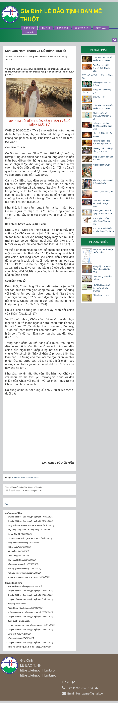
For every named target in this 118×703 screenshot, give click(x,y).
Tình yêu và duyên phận (18, 573)
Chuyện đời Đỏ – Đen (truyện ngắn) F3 (24, 630)
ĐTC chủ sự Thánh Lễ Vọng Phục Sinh (97, 76)
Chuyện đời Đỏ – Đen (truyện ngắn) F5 (24, 599)
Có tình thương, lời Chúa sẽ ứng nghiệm (25, 625)
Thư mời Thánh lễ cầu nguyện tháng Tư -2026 (103, 229)
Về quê (11, 604)
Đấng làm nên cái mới (17, 543)
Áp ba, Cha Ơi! (14, 534)
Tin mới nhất (98, 49)
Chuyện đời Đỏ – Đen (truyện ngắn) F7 (24, 591)
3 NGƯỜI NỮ (99, 97)
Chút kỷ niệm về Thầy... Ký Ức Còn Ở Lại (102, 116)
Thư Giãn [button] (29, 32)
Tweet (7, 504)
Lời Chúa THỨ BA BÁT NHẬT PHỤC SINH (103, 106)
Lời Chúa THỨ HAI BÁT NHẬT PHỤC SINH (101, 203)
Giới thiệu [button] (29, 28)
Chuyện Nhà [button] (81, 28)
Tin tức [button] (46, 28)
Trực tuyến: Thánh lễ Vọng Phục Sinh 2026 (102, 212)
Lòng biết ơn (13, 634)
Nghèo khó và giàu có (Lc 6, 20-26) (23, 577)
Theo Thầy (12, 556)
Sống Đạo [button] (62, 28)
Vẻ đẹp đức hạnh (15, 638)
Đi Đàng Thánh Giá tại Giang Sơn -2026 (103, 149)
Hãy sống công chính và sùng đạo (23, 530)
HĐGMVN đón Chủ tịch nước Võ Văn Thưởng (101, 288)
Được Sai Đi (13, 621)
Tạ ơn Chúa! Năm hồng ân (19, 608)
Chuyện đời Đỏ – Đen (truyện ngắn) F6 (24, 595)
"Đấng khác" (13, 547)
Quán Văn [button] (101, 28)
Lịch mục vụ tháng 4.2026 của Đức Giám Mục (103, 126)
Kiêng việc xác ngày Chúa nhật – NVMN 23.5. (102, 269)
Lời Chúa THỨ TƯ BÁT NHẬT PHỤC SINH (103, 59)
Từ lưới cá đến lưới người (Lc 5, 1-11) (24, 538)
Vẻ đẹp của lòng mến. (17, 564)
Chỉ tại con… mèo (101, 295)
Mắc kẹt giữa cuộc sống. (18, 569)
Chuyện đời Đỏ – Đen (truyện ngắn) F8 (24, 517)
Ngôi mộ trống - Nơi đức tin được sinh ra (102, 142)
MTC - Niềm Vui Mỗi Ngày (19, 586)
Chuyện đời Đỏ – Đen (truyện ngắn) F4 (24, 617)
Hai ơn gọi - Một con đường (102, 83)
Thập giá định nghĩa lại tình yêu (103, 158)
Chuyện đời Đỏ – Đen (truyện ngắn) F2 (24, 642)
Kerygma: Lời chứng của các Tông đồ (96, 91)
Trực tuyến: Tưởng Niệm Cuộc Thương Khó (101, 221)
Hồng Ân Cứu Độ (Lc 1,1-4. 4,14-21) (23, 647)
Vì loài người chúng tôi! (103, 191)
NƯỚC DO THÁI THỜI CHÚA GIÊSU (103, 251)
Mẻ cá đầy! (12, 551)
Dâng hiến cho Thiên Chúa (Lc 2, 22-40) (25, 525)
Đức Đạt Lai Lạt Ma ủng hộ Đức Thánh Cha (101, 68)
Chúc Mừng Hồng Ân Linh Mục (102, 277)
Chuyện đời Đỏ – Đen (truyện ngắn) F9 (24, 521)
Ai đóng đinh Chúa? (101, 165)
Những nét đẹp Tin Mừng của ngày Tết (25, 612)
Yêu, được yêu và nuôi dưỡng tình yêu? (103, 181)
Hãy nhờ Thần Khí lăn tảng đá (102, 134)
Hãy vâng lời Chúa (16, 560)
